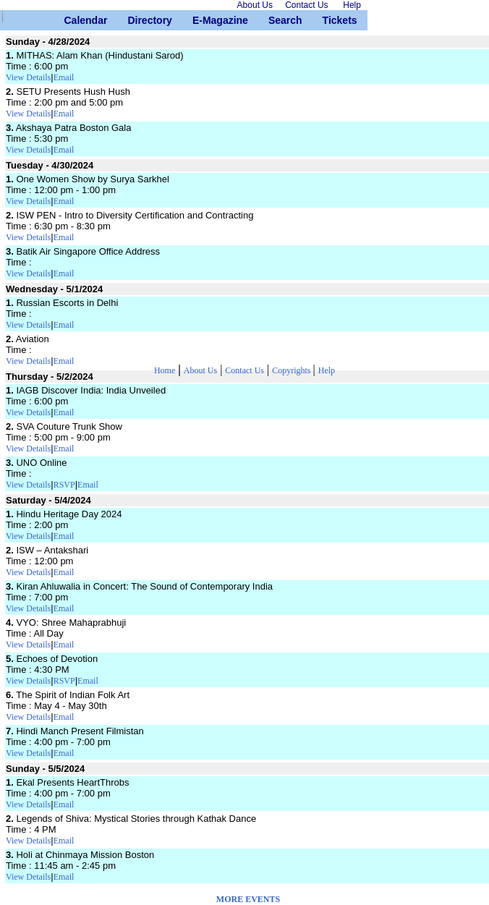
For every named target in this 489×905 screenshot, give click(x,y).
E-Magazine (197, 20)
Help (326, 370)
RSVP (64, 485)
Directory (132, 20)
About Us (200, 370)
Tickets (328, 20)
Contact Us (244, 370)
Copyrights (292, 370)
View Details (28, 77)
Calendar (69, 20)
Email (64, 77)
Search (273, 20)
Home (164, 370)
